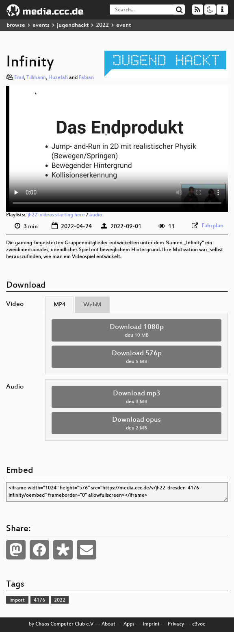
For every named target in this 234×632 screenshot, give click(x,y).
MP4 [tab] (59, 304)
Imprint (151, 624)
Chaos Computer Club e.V (64, 624)
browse (15, 25)
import (17, 600)
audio (95, 215)
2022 (102, 25)
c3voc (198, 624)
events (41, 25)
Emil (19, 78)
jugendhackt (73, 25)
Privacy (176, 624)
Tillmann (36, 78)
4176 (39, 600)
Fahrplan (212, 225)
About (108, 624)
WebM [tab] (92, 304)
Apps (129, 624)
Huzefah (58, 78)
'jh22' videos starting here (55, 215)
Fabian (86, 78)
